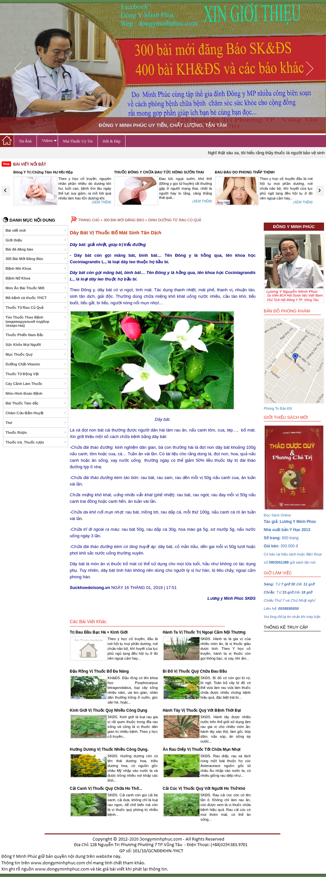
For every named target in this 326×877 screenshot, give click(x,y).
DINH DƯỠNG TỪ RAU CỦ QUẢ (174, 220)
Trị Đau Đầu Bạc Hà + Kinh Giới (99, 632)
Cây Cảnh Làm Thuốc (36, 384)
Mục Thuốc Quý (36, 354)
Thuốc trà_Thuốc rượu (36, 442)
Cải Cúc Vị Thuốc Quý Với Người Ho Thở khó (204, 788)
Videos (49, 140)
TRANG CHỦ (88, 220)
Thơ (36, 423)
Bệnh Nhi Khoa (36, 268)
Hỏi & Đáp (111, 141)
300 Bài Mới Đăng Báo (36, 259)
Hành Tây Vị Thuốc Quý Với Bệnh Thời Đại (202, 710)
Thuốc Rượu (36, 432)
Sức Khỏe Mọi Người (36, 345)
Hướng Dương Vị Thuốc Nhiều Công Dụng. (109, 749)
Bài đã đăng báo (36, 249)
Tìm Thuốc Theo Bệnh (36, 321)
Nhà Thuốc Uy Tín (78, 141)
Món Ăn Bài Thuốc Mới (36, 288)
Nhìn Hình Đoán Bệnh (36, 393)
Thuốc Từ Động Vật (36, 374)
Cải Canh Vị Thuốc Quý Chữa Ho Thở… (106, 788)
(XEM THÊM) (101, 202)
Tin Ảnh (25, 141)
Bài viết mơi (36, 230)
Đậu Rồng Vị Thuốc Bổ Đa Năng (99, 671)
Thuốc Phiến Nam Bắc (36, 335)
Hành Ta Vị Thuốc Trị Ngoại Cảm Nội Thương (204, 632)
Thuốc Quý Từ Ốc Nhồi (32, 172)
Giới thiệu (36, 240)
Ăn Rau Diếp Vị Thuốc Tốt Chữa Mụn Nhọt (202, 749)
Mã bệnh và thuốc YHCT (36, 298)
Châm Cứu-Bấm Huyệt (36, 413)
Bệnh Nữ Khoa (36, 278)
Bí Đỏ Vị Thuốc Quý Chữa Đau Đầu (195, 671)
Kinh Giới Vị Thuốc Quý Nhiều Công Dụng (108, 710)
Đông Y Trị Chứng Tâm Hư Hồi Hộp (143, 172)
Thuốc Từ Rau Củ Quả (36, 307)
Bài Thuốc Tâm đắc (36, 403)
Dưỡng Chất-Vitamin (36, 364)
